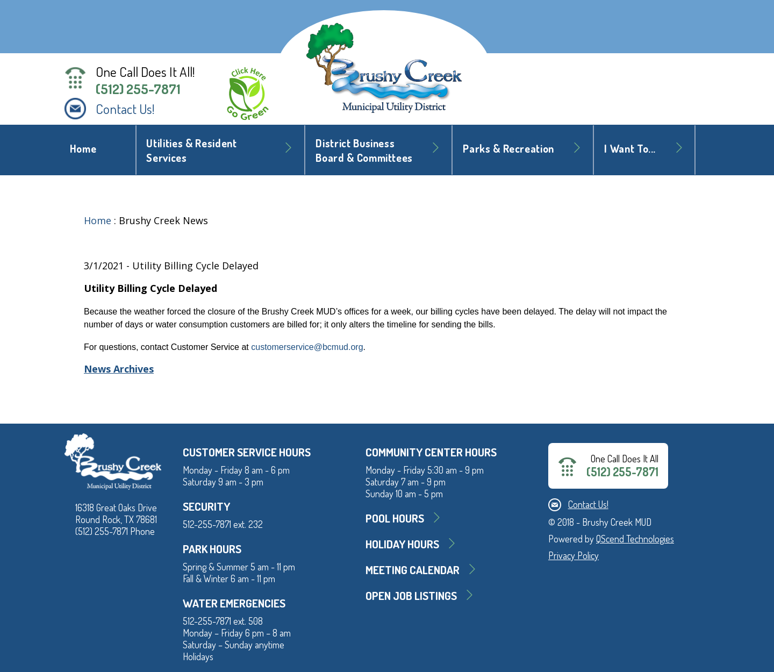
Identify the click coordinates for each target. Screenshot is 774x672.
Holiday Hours (402, 544)
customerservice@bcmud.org (307, 347)
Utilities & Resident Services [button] (191, 151)
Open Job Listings (411, 595)
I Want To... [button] (630, 148)
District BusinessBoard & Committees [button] (364, 151)
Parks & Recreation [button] (508, 148)
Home (83, 148)
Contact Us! (125, 108)
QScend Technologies (635, 539)
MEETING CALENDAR (413, 569)
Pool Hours (395, 518)
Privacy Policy (573, 555)
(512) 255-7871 (138, 88)
